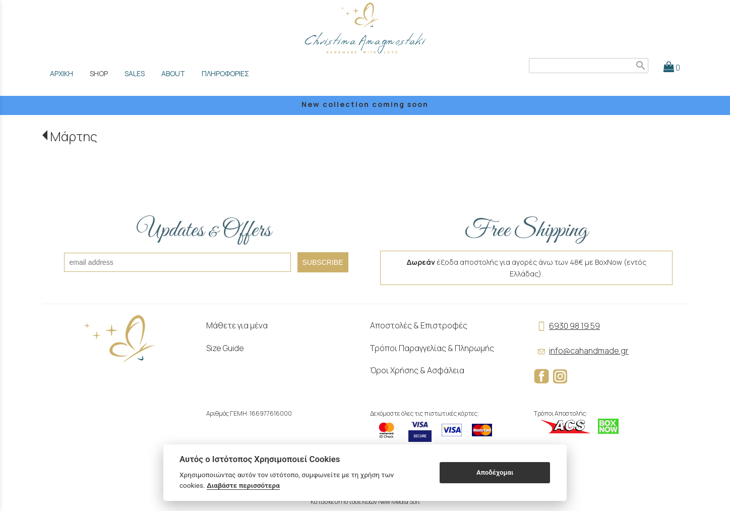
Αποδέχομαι (494, 472)
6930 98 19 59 (567, 325)
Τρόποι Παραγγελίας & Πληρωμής (432, 348)
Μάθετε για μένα (237, 325)
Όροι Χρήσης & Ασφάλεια (417, 370)
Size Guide (225, 348)
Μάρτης (73, 136)
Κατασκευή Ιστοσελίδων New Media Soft (365, 501)
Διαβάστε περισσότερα (243, 485)
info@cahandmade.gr (581, 350)
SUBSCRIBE (322, 262)
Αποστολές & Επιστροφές (418, 325)
